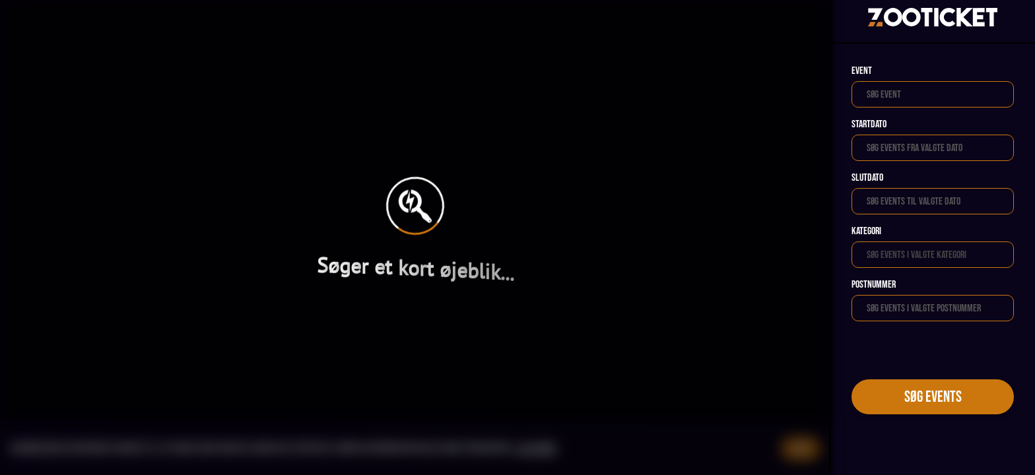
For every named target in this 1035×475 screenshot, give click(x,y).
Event (861, 71)
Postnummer (873, 284)
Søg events (933, 396)
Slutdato (867, 178)
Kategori (866, 231)
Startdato (868, 124)
